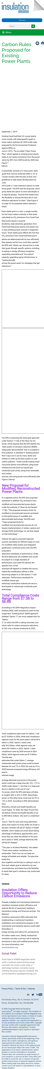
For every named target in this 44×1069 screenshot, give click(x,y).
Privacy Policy (7, 989)
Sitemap (31, 989)
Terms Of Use (20, 989)
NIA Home (22, 20)
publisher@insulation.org (11, 1029)
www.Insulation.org (10, 947)
